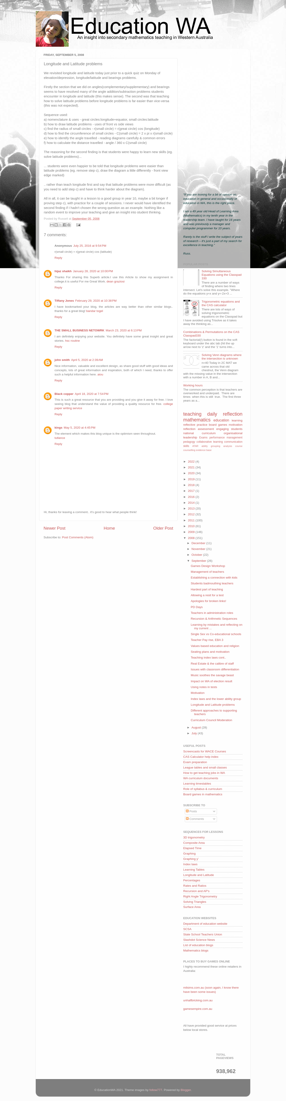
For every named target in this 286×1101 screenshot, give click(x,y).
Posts (191, 811)
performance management (225, 437)
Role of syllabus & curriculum (202, 789)
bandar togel (94, 311)
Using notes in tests (204, 687)
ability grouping (211, 446)
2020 (192, 473)
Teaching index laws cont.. (208, 657)
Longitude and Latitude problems (213, 704)
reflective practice (195, 424)
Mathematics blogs (195, 950)
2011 (192, 520)
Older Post (163, 528)
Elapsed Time (192, 848)
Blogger (186, 1090)
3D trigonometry (194, 837)
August (196, 727)
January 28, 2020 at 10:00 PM (93, 271)
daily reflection (224, 414)
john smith (62, 360)
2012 (192, 514)
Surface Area (192, 907)
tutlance (60, 438)
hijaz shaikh (63, 271)
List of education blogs (198, 945)
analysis (227, 446)
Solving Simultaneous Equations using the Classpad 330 (222, 274)
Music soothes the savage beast (212, 675)
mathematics (196, 420)
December (198, 543)
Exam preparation (195, 762)
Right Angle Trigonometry (200, 896)
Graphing (189, 853)
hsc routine (72, 340)
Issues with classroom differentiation (215, 669)
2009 (192, 532)
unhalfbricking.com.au (197, 1000)
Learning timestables (197, 783)
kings (58, 427)
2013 (192, 508)
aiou (100, 374)
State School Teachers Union (202, 934)
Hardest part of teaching (207, 589)
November (198, 549)
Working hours (193, 385)
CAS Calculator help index (201, 756)
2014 (192, 502)
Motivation (198, 693)
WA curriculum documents (200, 778)
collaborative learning (210, 441)
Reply (58, 257)
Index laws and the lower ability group (216, 699)
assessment (206, 429)
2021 (192, 467)
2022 (192, 461)
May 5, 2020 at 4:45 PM (79, 427)
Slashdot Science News (199, 939)
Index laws (190, 864)
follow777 (155, 1090)
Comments (195, 819)
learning (237, 420)
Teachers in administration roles (212, 613)
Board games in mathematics (202, 794)
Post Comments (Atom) (77, 537)
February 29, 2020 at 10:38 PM (96, 300)
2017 (192, 491)
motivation (235, 424)
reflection (189, 429)
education (221, 420)
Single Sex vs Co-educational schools (216, 634)
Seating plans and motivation (210, 651)
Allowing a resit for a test (207, 595)
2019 (192, 479)
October (197, 554)
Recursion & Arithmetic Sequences (214, 618)
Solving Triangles (194, 901)
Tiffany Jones (64, 300)
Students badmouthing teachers (212, 583)
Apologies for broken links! (208, 601)
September (199, 560)
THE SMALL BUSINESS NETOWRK (79, 330)
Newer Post (54, 528)
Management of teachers (207, 571)
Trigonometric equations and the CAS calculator (221, 303)
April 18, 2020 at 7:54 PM (91, 394)
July (194, 733)
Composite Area (194, 842)
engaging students (229, 429)
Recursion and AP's (196, 891)
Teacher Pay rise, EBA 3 (207, 640)
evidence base (204, 450)
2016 (192, 497)
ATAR (195, 446)
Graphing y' (191, 859)
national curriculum (199, 433)
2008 (192, 538)
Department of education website (205, 923)
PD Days (197, 607)
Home (109, 528)
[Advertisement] (212, 119)
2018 (192, 485)
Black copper (64, 394)
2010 (192, 526)
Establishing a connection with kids (214, 577)
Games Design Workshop (208, 566)
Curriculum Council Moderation (211, 720)
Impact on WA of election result (211, 681)
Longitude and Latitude (198, 875)
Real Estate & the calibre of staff (212, 663)
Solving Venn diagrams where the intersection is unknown (222, 356)
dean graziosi (115, 281)
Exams (203, 437)
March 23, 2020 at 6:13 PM (124, 330)
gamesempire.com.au (197, 1008)
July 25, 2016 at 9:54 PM (89, 245)
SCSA (187, 929)
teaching (192, 414)
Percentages (191, 880)
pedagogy (189, 441)
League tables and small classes (205, 767)
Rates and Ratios (194, 885)
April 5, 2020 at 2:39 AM (87, 360)
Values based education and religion (215, 646)
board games (218, 424)
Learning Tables (193, 869)
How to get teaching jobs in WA (204, 773)
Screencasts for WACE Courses (204, 751)
